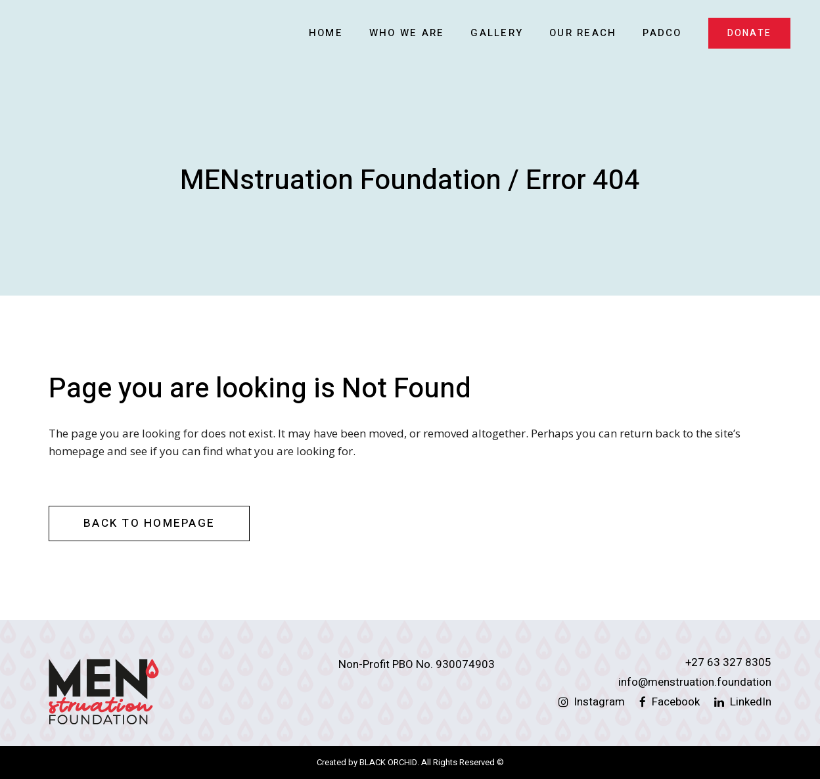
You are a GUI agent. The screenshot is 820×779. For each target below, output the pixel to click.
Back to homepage (149, 523)
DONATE (749, 33)
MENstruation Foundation (340, 180)
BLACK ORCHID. (389, 762)
